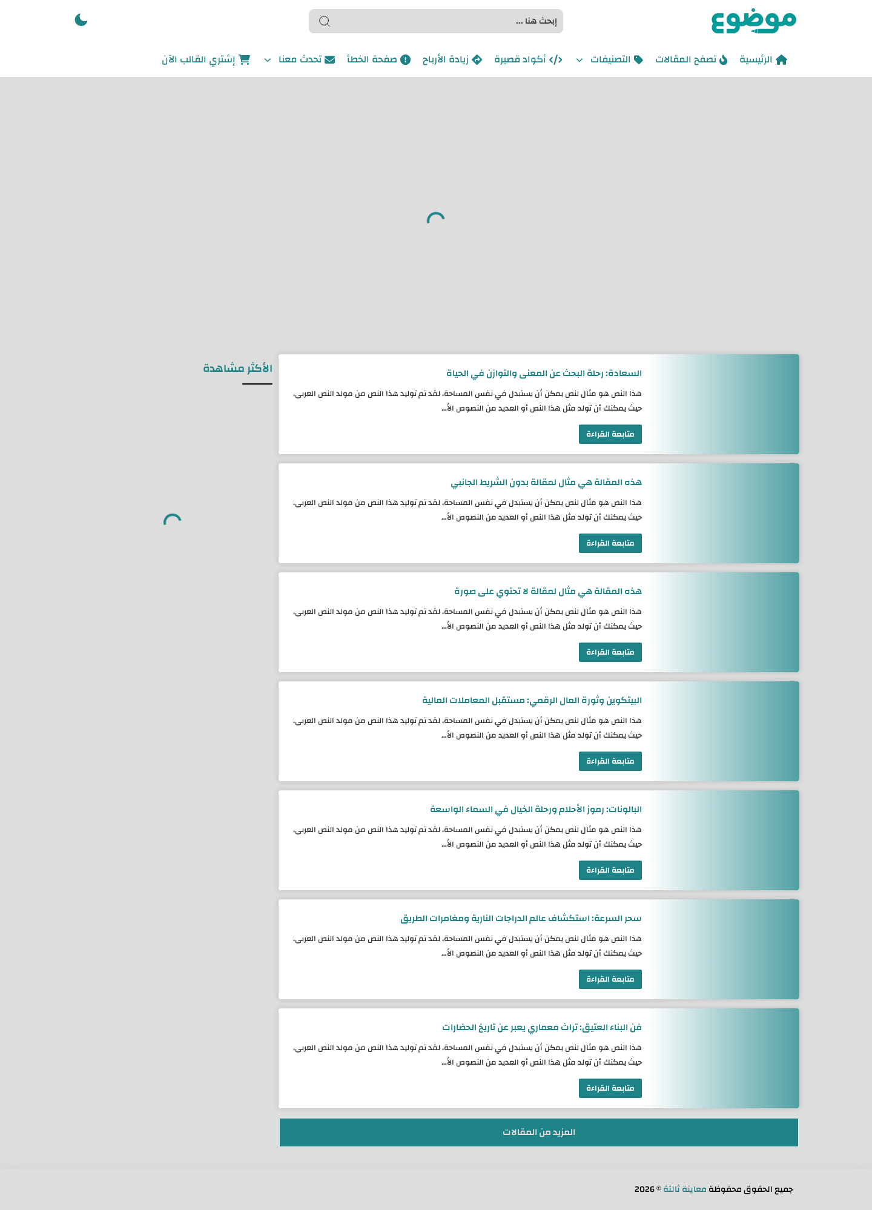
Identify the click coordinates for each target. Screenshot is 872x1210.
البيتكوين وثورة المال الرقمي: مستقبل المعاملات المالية (532, 700)
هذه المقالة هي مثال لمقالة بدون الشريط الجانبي (546, 482)
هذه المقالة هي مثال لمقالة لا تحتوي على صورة (548, 591)
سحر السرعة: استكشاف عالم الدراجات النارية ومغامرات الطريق (521, 918)
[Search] (436, 21)
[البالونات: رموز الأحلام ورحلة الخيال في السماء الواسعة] (723, 840)
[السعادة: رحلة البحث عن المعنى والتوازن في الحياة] (723, 404)
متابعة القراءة (610, 434)
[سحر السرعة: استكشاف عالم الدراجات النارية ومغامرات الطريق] (723, 949)
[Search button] (324, 21)
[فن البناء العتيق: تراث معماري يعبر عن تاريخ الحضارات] (723, 1058)
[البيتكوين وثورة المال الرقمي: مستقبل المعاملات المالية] (723, 731)
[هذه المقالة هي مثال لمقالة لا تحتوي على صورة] (723, 622)
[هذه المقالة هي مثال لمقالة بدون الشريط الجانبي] (723, 513)
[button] (81, 21)
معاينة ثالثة (685, 1189)
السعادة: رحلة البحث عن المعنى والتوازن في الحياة (544, 373)
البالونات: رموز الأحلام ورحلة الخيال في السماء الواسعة (536, 809)
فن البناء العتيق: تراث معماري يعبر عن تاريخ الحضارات (542, 1027)
